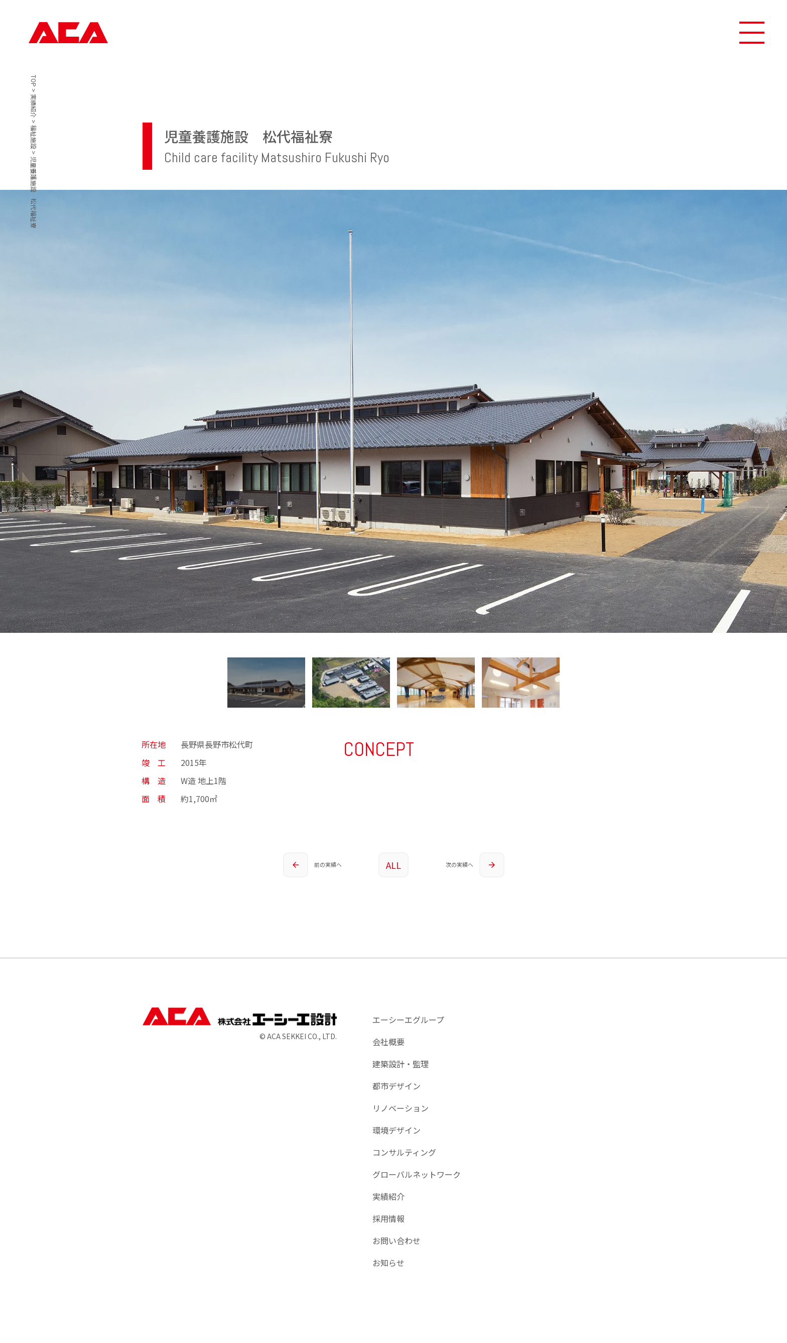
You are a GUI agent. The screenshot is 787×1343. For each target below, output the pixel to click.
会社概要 (388, 1042)
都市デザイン (396, 1086)
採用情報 (388, 1218)
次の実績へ (474, 864)
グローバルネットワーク (416, 1174)
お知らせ (388, 1263)
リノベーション (400, 1108)
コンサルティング (404, 1152)
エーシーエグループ (408, 1020)
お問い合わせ (396, 1241)
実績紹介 (388, 1196)
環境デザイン (396, 1130)
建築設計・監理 (400, 1064)
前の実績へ (312, 864)
